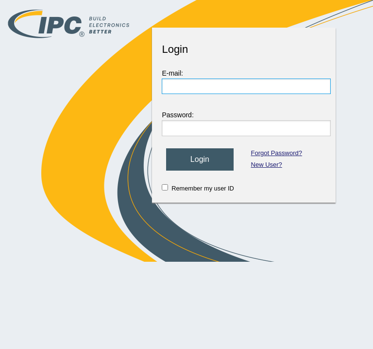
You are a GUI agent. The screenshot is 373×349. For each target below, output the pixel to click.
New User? (266, 164)
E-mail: (172, 73)
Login (199, 159)
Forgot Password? (277, 153)
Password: (177, 115)
